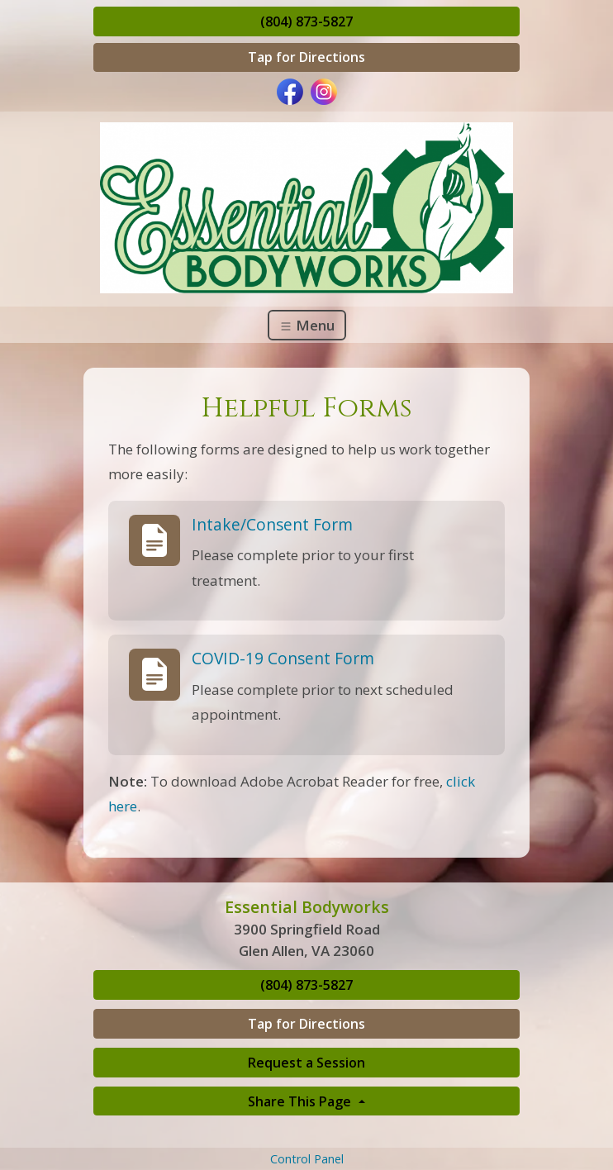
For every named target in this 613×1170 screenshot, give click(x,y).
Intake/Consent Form (272, 524)
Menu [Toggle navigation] (307, 325)
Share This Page (301, 1101)
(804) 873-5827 (306, 21)
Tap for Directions (306, 57)
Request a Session (306, 1062)
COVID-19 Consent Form (283, 658)
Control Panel (307, 1159)
